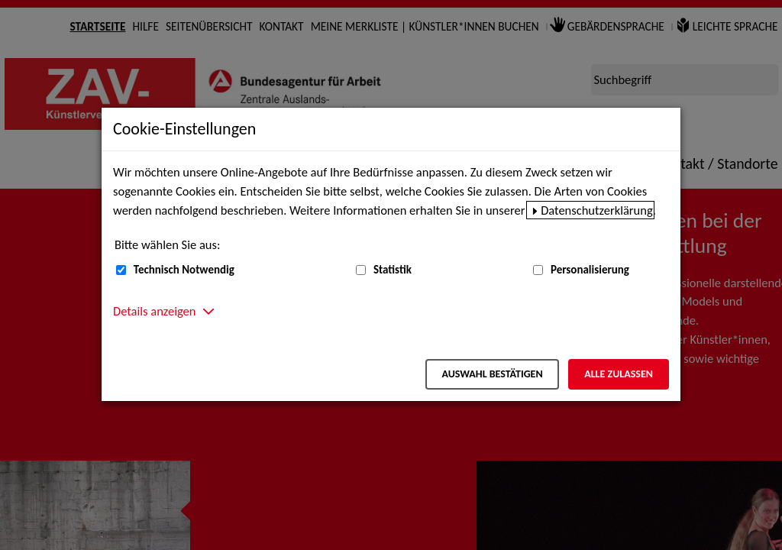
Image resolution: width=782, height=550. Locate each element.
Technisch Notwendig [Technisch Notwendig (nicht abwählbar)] (184, 270)
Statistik (392, 270)
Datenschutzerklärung (597, 210)
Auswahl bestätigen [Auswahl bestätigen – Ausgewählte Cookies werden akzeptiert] (491, 373)
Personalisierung (590, 270)
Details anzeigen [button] (154, 311)
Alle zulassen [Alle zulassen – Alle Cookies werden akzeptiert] (618, 373)
